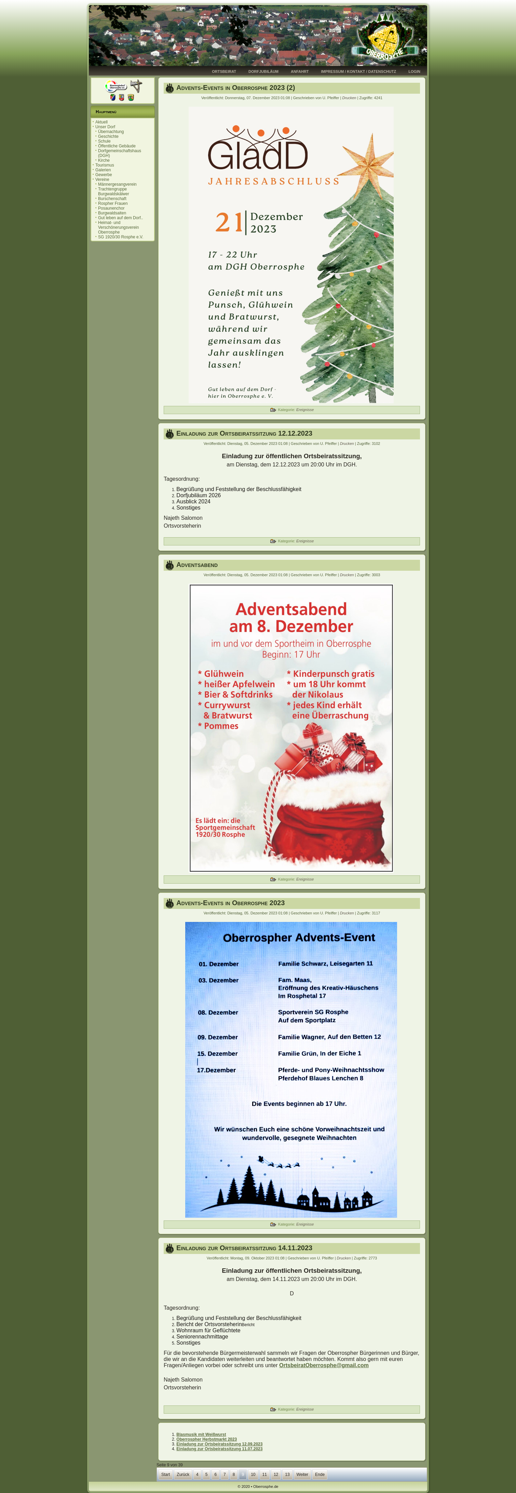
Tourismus (104, 165)
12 (276, 1474)
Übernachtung (111, 131)
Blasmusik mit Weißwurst (201, 1434)
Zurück (183, 1474)
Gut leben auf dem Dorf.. (120, 217)
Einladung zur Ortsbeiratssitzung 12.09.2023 (219, 1444)
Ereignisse (305, 410)
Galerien (103, 170)
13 (287, 1474)
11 (264, 1474)
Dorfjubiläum (263, 71)
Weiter (302, 1474)
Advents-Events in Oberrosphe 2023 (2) (235, 87)
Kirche (104, 160)
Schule (104, 141)
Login (414, 71)
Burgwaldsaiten (112, 213)
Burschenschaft (112, 198)
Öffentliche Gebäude (117, 146)
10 (253, 1474)
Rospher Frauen (113, 203)
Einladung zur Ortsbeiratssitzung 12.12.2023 (244, 433)
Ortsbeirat (224, 71)
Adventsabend (197, 564)
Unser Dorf (105, 126)
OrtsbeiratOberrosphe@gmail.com (324, 1365)
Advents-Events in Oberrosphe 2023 (230, 903)
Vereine (102, 179)
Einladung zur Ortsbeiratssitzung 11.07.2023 (219, 1448)
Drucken (349, 98)
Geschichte (108, 136)
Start (165, 1474)
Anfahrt (300, 71)
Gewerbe (103, 174)
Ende (320, 1474)
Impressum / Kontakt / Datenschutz (358, 71)
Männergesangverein (117, 184)
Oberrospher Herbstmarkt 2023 (206, 1439)
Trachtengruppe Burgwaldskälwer (113, 191)
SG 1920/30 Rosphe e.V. (120, 237)
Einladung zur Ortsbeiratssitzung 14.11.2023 (244, 1248)
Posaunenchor (111, 208)
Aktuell (101, 122)
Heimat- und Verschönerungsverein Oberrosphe (118, 227)
